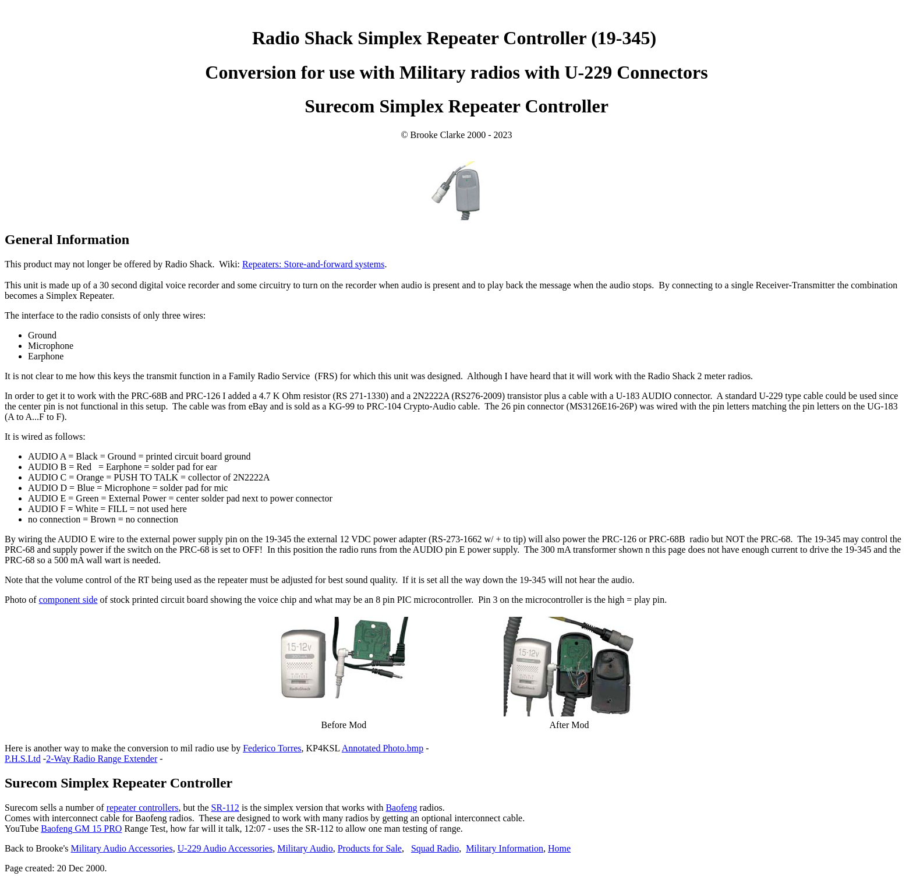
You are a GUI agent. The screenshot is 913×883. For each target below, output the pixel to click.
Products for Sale (370, 848)
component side (68, 600)
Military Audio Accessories (122, 848)
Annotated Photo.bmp (382, 748)
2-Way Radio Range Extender (101, 759)
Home (559, 848)
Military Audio (305, 848)
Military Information (504, 848)
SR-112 (225, 808)
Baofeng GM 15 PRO (81, 828)
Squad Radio (435, 848)
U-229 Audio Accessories (225, 848)
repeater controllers (143, 808)
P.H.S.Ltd (23, 759)
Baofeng (401, 808)
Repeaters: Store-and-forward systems (313, 264)
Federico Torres (272, 748)
